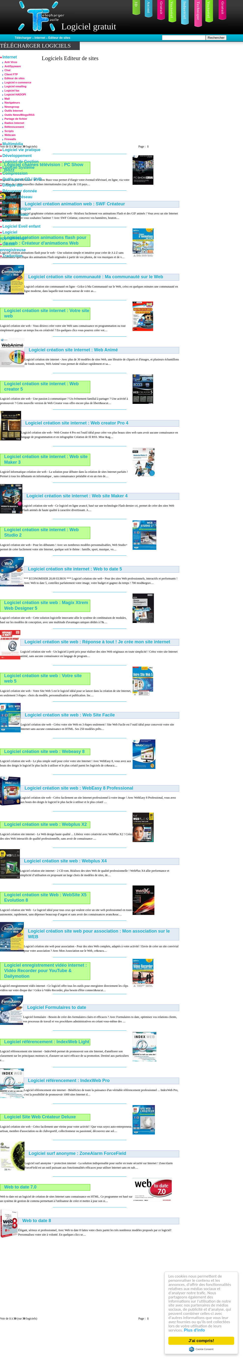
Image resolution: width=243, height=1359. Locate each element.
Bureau (9, 203)
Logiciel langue (16, 209)
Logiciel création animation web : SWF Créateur (75, 203)
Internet (40, 38)
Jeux (6, 220)
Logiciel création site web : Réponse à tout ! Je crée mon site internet (97, 641)
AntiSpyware (12, 66)
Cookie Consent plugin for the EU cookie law (201, 1349)
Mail (7, 98)
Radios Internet (14, 122)
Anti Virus (10, 62)
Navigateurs (12, 102)
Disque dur (12, 185)
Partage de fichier (15, 118)
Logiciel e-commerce (17, 82)
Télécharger (23, 38)
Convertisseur (15, 214)
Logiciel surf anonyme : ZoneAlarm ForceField (77, 1153)
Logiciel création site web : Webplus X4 (65, 860)
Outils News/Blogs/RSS (19, 114)
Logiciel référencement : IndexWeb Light (46, 1041)
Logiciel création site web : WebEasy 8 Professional (79, 788)
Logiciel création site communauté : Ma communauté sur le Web (95, 276)
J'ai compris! (201, 1340)
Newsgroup (11, 106)
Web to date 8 (36, 1220)
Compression (14, 173)
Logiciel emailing (15, 86)
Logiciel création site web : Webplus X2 (45, 824)
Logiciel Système (18, 167)
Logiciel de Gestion (20, 161)
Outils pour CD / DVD (22, 179)
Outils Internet (13, 110)
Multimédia (12, 144)
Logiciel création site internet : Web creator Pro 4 (76, 423)
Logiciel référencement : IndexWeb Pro (69, 1080)
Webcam (9, 134)
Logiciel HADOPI (15, 94)
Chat (7, 70)
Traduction (12, 256)
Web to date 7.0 (20, 1187)
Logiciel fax (11, 90)
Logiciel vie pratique (21, 150)
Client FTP (11, 74)
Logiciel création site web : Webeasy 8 (44, 751)
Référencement (14, 126)
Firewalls (10, 139)
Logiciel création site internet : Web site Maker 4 (77, 495)
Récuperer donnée (19, 191)
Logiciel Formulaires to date (56, 1007)
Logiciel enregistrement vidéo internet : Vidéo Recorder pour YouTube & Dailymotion (45, 971)
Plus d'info (194, 1330)
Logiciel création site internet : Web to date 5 (75, 569)
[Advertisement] (101, 101)
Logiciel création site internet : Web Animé (73, 349)
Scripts (9, 131)
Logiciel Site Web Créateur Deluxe (40, 1116)
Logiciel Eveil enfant (21, 226)
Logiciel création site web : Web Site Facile (70, 714)
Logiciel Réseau (17, 197)
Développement (17, 156)
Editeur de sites (59, 38)
